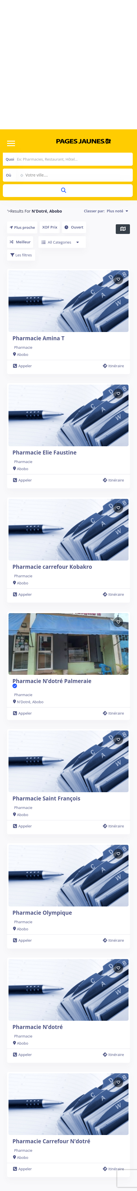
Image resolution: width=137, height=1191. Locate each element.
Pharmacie (23, 347)
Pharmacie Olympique (42, 912)
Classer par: (106, 210)
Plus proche (22, 227)
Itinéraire (113, 365)
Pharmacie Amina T (38, 338)
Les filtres (21, 255)
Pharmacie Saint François (46, 798)
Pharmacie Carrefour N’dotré (51, 1141)
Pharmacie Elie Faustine (44, 452)
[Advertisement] (64, 64)
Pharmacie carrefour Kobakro (52, 566)
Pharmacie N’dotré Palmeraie (51, 683)
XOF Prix (49, 227)
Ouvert (74, 227)
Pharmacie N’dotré (37, 1027)
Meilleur (20, 241)
